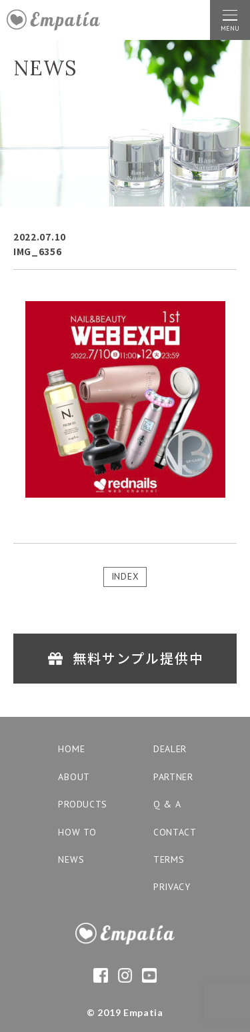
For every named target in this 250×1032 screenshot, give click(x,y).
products (82, 804)
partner (173, 777)
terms (169, 859)
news (71, 859)
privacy (172, 887)
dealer (170, 749)
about (74, 777)
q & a (167, 804)
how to (77, 832)
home (71, 749)
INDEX (125, 576)
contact (175, 832)
